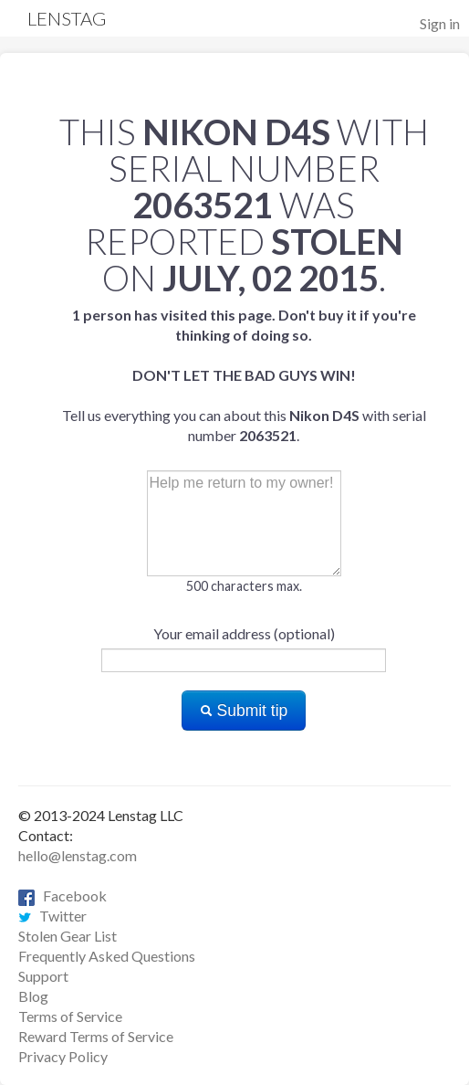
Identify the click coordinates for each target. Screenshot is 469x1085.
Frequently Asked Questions (106, 955)
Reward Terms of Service (95, 1036)
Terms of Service (70, 1016)
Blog (33, 996)
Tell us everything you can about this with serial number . (244, 375)
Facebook (62, 895)
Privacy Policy (63, 1056)
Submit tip (244, 710)
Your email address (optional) (244, 633)
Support (43, 976)
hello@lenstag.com (77, 855)
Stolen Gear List (67, 935)
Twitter (52, 915)
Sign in (440, 23)
